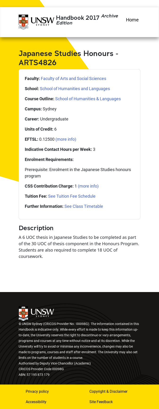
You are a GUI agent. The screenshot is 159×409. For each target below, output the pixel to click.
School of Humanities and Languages (75, 88)
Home (132, 20)
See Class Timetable (83, 206)
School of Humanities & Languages (88, 98)
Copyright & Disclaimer (108, 391)
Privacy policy (37, 391)
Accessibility (36, 402)
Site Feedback (101, 402)
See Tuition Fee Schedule (72, 196)
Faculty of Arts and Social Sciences (73, 78)
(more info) (65, 139)
